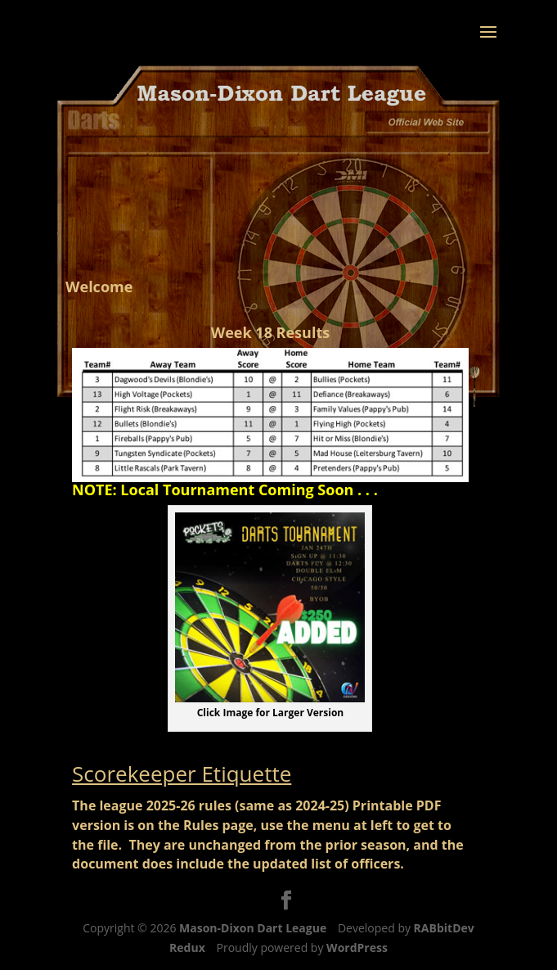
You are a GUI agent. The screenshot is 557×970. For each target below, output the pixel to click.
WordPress (357, 947)
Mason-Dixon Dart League (252, 928)
